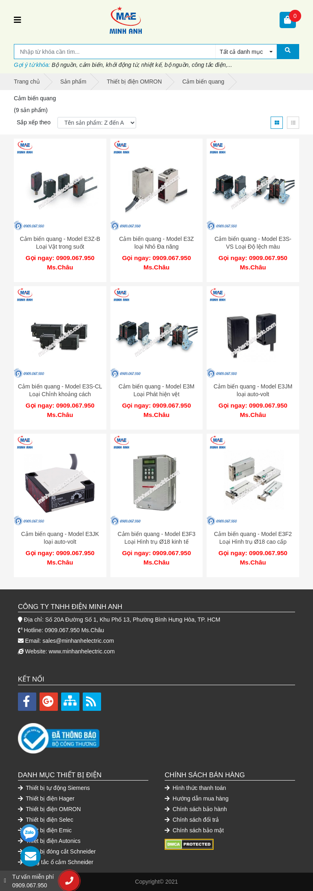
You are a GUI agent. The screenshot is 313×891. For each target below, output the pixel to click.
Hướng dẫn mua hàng (197, 798)
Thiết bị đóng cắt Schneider (57, 851)
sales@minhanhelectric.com (78, 640)
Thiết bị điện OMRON (49, 809)
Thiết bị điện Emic (45, 830)
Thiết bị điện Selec (45, 819)
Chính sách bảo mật (194, 830)
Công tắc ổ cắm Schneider (55, 862)
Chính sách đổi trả (192, 819)
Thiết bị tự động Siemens (54, 788)
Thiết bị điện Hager (46, 798)
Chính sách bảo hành (196, 809)
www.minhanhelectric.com (82, 651)
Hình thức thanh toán (195, 788)
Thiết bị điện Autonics (49, 841)
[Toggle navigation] (17, 20)
